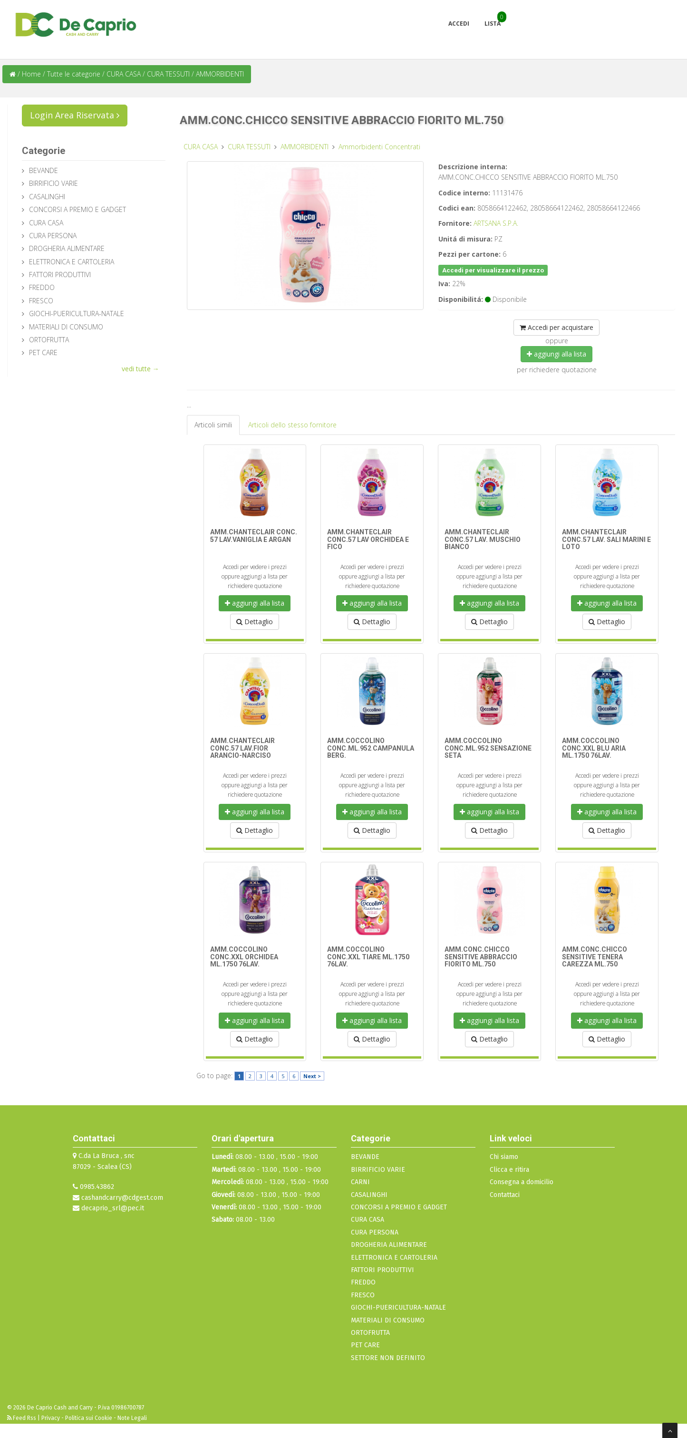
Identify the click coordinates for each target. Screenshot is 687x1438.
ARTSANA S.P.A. (496, 223)
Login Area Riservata (74, 115)
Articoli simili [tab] (213, 424)
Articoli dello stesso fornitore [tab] (292, 424)
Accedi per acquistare (556, 327)
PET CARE (43, 352)
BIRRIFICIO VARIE (53, 183)
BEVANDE (43, 170)
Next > (312, 1076)
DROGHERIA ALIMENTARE (67, 248)
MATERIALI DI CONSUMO (66, 326)
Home (31, 73)
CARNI (360, 1182)
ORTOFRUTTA (49, 339)
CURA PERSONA (53, 235)
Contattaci (505, 1195)
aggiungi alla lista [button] (556, 353)
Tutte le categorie (73, 73)
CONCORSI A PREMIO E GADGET (77, 209)
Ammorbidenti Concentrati (379, 146)
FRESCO (41, 300)
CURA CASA (124, 73)
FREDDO (42, 287)
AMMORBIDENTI (220, 73)
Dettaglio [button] (254, 621)
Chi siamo (504, 1157)
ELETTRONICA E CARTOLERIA (71, 261)
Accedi (458, 23)
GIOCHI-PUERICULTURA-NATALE (76, 313)
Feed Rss (22, 1418)
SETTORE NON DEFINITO (388, 1358)
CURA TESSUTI (169, 73)
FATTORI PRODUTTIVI (60, 274)
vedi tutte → (140, 368)
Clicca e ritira (509, 1170)
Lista (492, 23)
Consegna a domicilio (521, 1182)
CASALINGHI (47, 196)
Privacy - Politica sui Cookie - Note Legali (94, 1418)
